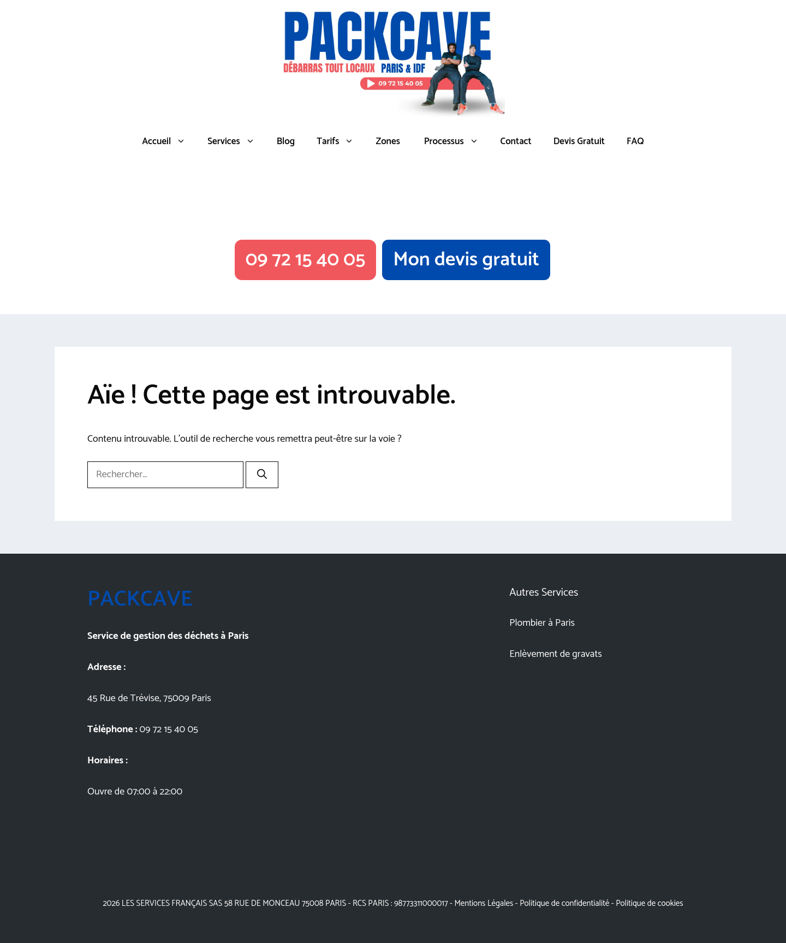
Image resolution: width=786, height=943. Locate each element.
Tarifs (341, 141)
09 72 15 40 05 (305, 260)
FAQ (635, 141)
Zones (388, 141)
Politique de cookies (649, 903)
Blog (286, 141)
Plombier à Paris (542, 623)
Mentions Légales (483, 903)
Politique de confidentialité (564, 903)
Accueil (169, 141)
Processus (456, 141)
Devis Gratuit (579, 141)
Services (236, 141)
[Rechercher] (262, 474)
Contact (516, 141)
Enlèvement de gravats (555, 654)
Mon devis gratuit (466, 260)
